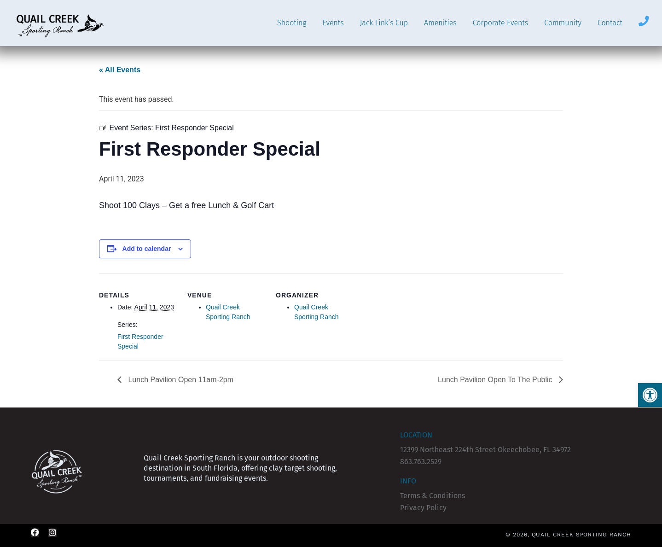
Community (562, 22)
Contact (610, 22)
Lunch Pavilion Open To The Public (496, 380)
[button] (650, 395)
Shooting (291, 22)
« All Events (119, 70)
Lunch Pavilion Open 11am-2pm (179, 380)
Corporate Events (500, 22)
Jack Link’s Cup (384, 22)
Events (333, 22)
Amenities (440, 22)
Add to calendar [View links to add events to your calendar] (146, 248)
